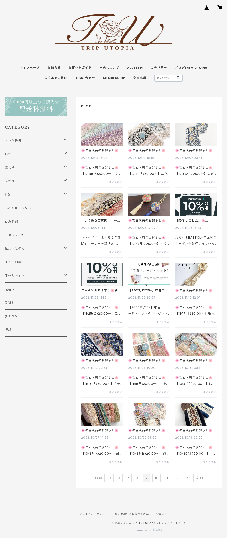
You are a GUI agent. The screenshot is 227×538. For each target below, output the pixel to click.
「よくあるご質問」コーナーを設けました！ (101, 220)
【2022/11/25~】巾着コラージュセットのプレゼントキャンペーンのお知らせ (148, 290)
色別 (8, 154)
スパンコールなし (18, 208)
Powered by (149, 530)
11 (166, 478)
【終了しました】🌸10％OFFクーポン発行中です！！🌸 (195, 220)
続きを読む (116, 182)
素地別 (10, 167)
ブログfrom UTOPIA (191, 68)
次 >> (200, 478)
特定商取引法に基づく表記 (132, 514)
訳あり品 (11, 316)
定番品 (10, 289)
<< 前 (98, 478)
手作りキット (15, 276)
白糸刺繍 (11, 222)
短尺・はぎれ (15, 249)
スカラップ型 (15, 235)
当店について (109, 68)
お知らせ (54, 68)
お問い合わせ (85, 78)
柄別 (8, 194)
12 (176, 478)
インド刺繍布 (15, 262)
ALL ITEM (135, 68)
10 (157, 478)
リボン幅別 (13, 140)
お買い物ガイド (80, 68)
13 (187, 478)
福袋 (8, 330)
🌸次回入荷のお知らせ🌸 (100, 150)
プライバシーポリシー (93, 514)
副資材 (10, 303)
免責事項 (139, 78)
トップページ (29, 68)
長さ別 (10, 181)
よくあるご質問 (55, 78)
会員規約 (161, 514)
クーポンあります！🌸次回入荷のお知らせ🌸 (101, 290)
